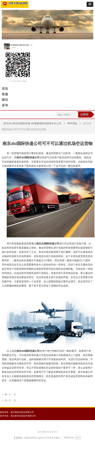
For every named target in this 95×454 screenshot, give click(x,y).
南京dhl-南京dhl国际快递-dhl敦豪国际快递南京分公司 (32, 123)
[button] (90, 4)
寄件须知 (72, 123)
